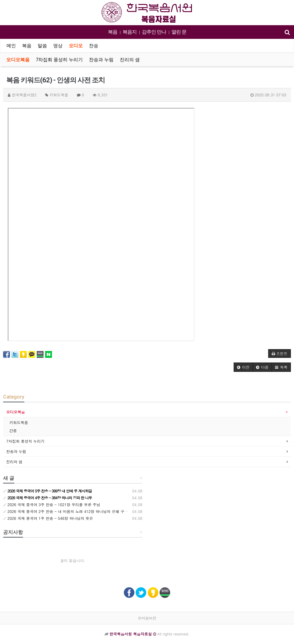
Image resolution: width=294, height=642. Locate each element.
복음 (112, 32)
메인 (11, 45)
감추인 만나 (154, 32)
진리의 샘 (130, 59)
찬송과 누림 (101, 59)
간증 (13, 430)
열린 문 (178, 32)
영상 (58, 45)
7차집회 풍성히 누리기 (59, 59)
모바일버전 (147, 618)
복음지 (130, 32)
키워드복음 (18, 422)
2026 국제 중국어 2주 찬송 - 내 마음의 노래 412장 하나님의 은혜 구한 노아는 (71, 511)
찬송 (93, 45)
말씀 (42, 45)
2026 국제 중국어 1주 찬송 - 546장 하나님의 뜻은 (48, 518)
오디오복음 (18, 59)
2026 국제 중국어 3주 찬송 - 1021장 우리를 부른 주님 (51, 504)
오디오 (76, 45)
